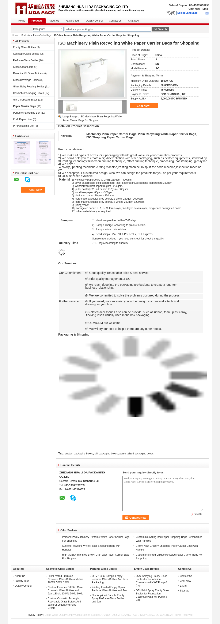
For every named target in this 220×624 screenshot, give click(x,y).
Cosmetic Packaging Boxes (28, 93)
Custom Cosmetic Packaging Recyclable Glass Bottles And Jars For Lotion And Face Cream (64, 603)
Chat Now (194, 8)
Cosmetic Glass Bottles (26, 53)
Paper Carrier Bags (42, 35)
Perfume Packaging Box (26, 112)
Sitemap (184, 590)
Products (36, 20)
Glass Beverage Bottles (26, 80)
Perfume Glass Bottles (25, 60)
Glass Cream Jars (23, 66)
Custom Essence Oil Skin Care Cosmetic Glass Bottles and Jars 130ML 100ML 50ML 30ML (65, 590)
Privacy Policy (35, 614)
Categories (39, 29)
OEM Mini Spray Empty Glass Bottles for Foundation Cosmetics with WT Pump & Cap (152, 595)
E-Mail (183, 585)
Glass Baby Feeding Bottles (28, 86)
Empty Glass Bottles (24, 47)
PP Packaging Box (23, 125)
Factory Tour (72, 20)
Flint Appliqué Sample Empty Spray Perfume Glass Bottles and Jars (108, 598)
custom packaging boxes (79, 453)
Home (21, 20)
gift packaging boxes (106, 453)
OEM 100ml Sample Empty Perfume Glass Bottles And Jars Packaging (110, 579)
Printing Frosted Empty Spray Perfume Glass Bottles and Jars (110, 589)
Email (205, 8)
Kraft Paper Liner (22, 119)
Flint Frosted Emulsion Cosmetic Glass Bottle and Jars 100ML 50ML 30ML (65, 579)
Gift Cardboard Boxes (25, 99)
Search (162, 29)
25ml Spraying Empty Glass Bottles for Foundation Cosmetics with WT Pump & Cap (151, 581)
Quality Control (94, 20)
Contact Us (115, 20)
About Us (54, 20)
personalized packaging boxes (136, 453)
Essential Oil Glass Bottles (28, 73)
